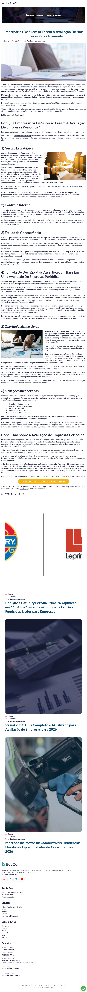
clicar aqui (24, 488)
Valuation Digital (8, 895)
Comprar (5, 914)
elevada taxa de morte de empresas (24, 318)
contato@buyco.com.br (11, 968)
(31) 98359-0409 (8, 949)
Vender (4, 911)
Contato (5, 928)
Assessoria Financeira (10, 916)
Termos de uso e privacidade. (43, 987)
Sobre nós (5, 926)
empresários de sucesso (75, 91)
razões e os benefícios (22, 136)
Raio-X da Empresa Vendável (12, 892)
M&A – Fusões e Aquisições (12, 907)
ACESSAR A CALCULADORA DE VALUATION (43, 481)
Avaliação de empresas (36, 41)
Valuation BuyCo (8, 897)
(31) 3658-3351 (8, 955)
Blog (3, 935)
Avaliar (4, 909)
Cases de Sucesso (8, 933)
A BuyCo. (4, 464)
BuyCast (5, 937)
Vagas (4, 930)
